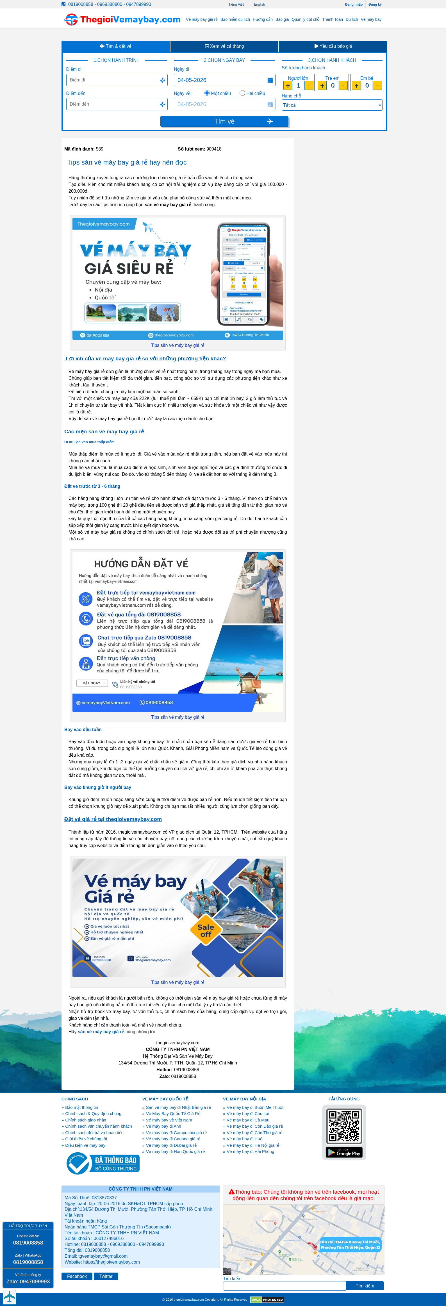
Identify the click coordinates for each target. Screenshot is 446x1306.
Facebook (77, 1276)
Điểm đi (73, 69)
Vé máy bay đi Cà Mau (248, 1120)
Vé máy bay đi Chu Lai (248, 1113)
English (259, 4)
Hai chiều (255, 93)
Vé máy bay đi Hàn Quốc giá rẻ (175, 1151)
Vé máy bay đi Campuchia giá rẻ (176, 1132)
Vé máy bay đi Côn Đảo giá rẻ (255, 1126)
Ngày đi (181, 69)
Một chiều (221, 93)
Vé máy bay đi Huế (244, 1138)
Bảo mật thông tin (81, 1107)
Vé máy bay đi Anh (163, 1126)
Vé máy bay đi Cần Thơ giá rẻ (254, 1132)
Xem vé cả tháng (224, 46)
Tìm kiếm (232, 1278)
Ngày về (182, 93)
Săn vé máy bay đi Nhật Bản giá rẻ (178, 1107)
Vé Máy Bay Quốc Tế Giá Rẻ (173, 1113)
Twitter (106, 1276)
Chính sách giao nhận (85, 1120)
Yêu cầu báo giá (333, 46)
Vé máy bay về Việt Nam (169, 1120)
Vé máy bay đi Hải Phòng (250, 1151)
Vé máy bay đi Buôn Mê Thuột (255, 1107)
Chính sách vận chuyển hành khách (98, 1126)
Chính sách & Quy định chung (93, 1113)
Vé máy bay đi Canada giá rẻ (173, 1138)
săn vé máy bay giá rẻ (101, 1031)
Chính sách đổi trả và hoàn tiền (94, 1132)
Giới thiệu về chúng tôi (86, 1138)
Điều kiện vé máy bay (85, 1145)
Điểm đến (76, 93)
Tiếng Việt (236, 4)
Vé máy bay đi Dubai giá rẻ (171, 1145)
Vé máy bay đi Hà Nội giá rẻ (253, 1145)
